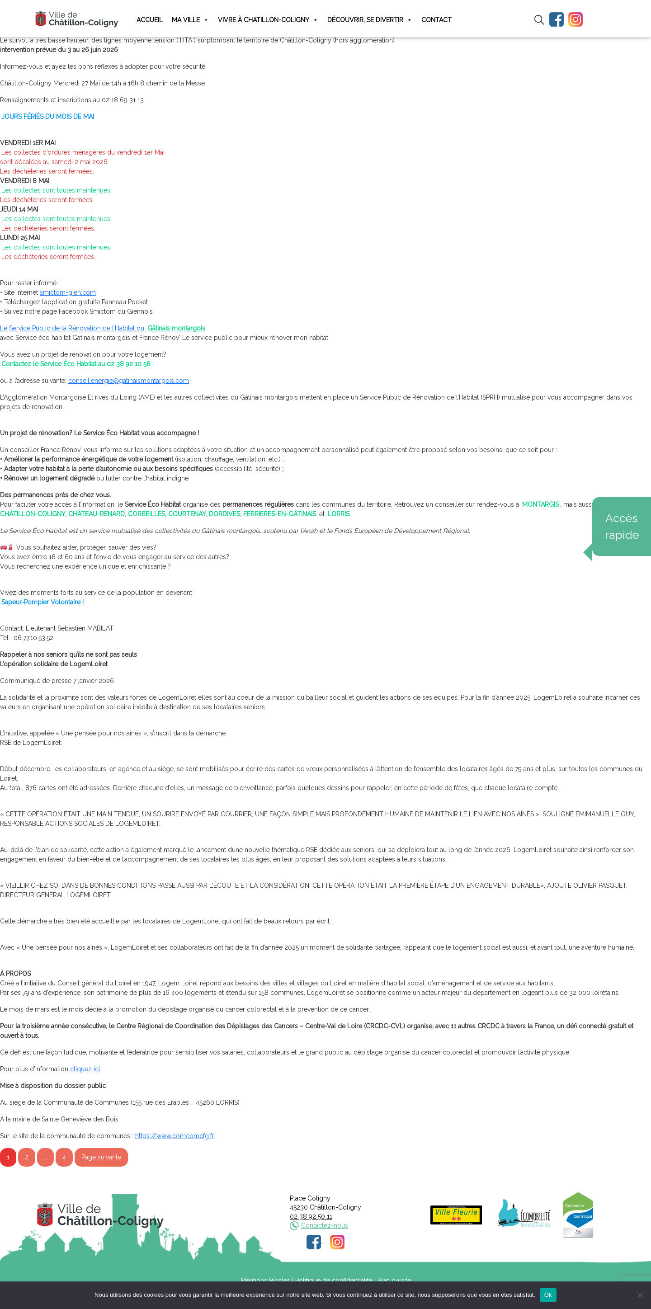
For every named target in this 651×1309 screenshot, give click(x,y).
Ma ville (190, 20)
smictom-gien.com (68, 292)
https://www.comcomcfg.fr (174, 1135)
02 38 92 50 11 (311, 1216)
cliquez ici (85, 1069)
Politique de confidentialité (334, 1280)
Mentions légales (265, 1280)
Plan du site (394, 1280)
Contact (436, 20)
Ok (548, 1294)
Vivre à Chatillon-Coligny (268, 20)
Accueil (150, 20)
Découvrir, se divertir (369, 20)
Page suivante (101, 1157)
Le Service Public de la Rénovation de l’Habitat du (103, 328)
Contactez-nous (324, 1225)
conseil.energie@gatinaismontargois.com (128, 380)
